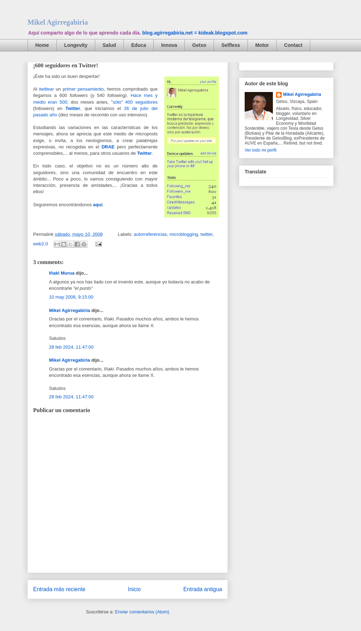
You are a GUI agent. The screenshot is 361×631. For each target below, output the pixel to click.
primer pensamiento (83, 89)
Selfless (230, 45)
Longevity (75, 45)
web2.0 (40, 243)
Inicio (134, 589)
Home (42, 45)
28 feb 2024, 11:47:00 (71, 347)
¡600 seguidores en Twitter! (65, 65)
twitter (207, 234)
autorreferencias (150, 234)
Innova (169, 45)
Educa (138, 45)
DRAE (108, 146)
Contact (293, 45)
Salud (109, 45)
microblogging (184, 234)
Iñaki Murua (61, 273)
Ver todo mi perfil (260, 150)
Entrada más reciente (59, 589)
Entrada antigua (202, 589)
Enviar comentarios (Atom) (142, 611)
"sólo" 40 (120, 102)
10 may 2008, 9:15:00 (71, 297)
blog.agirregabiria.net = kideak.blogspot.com (194, 33)
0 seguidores (144, 102)
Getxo (199, 45)
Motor (262, 45)
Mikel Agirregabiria (57, 22)
